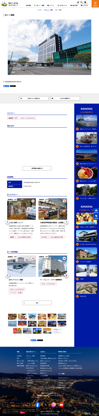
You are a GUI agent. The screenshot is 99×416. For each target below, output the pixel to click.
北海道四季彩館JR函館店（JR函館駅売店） (55, 222)
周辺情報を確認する (41, 168)
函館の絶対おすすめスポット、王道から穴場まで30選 (88, 164)
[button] (8, 222)
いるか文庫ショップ (16, 222)
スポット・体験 (48, 10)
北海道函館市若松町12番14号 (13, 81)
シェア (6, 86)
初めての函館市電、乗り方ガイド (88, 146)
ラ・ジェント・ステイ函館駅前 (51, 280)
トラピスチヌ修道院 (85, 261)
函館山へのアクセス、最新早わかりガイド (88, 129)
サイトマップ (54, 395)
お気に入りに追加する (30, 98)
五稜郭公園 (83, 296)
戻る (31, 303)
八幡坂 (82, 279)
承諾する (22, 412)
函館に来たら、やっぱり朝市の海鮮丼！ (88, 181)
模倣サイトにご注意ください (49, 393)
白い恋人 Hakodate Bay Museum (88, 244)
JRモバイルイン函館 (16, 280)
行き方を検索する (61, 98)
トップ (39, 10)
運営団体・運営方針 (43, 395)
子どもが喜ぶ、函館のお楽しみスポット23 (88, 198)
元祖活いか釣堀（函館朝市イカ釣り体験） (88, 227)
